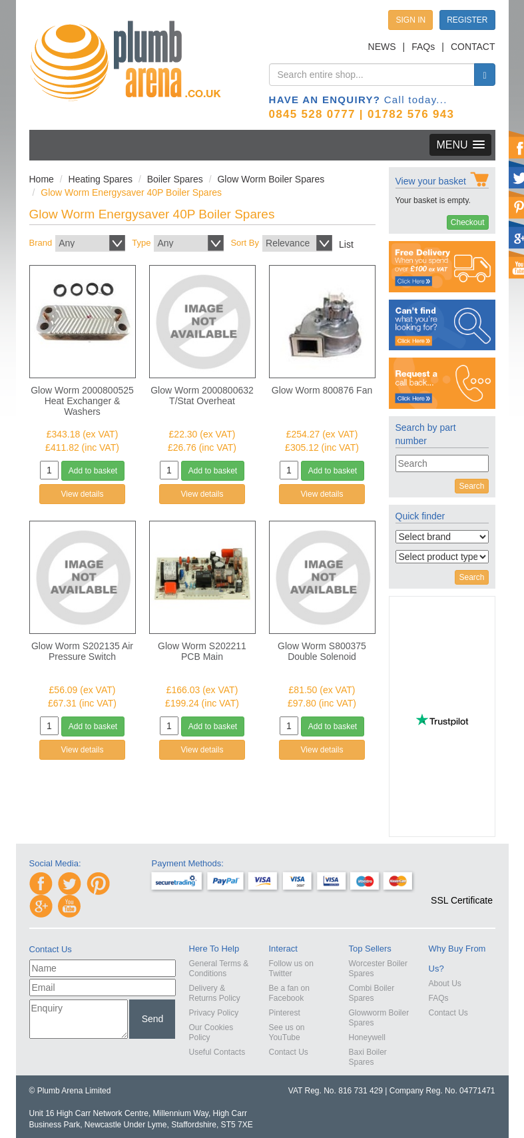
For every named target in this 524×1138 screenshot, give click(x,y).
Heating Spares (101, 179)
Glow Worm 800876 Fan (322, 390)
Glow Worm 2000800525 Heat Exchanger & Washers (82, 401)
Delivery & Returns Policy (214, 993)
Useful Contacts (217, 1052)
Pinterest (284, 1012)
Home (41, 179)
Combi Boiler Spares (372, 993)
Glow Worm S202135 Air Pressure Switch (82, 651)
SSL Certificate (462, 900)
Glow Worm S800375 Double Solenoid (322, 651)
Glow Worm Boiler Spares (270, 179)
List (346, 244)
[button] (462, 876)
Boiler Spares (175, 179)
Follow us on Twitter (291, 968)
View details (82, 494)
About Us (445, 983)
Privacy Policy (214, 1012)
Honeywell (367, 1037)
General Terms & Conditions (219, 968)
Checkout (468, 222)
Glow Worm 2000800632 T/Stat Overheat (202, 395)
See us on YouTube (287, 1032)
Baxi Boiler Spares (368, 1057)
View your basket (430, 181)
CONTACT (473, 46)
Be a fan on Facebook (289, 993)
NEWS (382, 46)
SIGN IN (410, 20)
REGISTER (467, 20)
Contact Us (288, 1052)
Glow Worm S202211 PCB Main (202, 651)
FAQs (423, 46)
